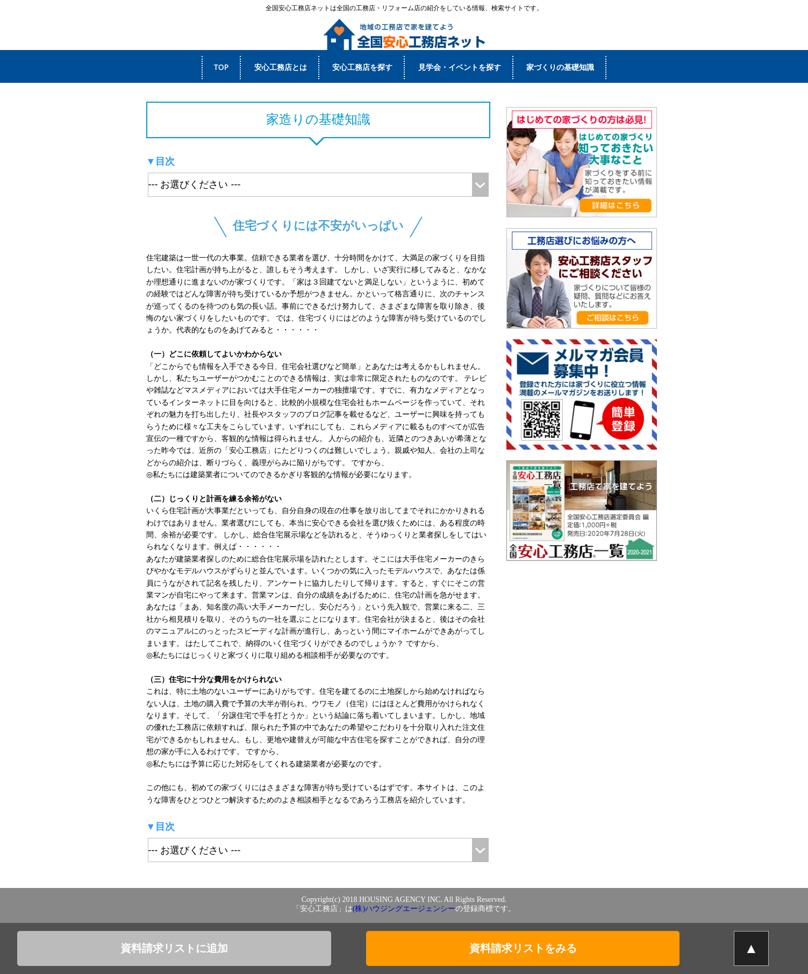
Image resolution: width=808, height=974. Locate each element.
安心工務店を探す (362, 67)
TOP (221, 67)
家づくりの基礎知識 (560, 67)
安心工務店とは (280, 67)
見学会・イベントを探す (459, 67)
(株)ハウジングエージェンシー (404, 909)
